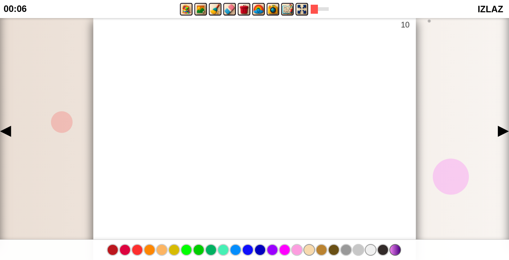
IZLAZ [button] (490, 9)
